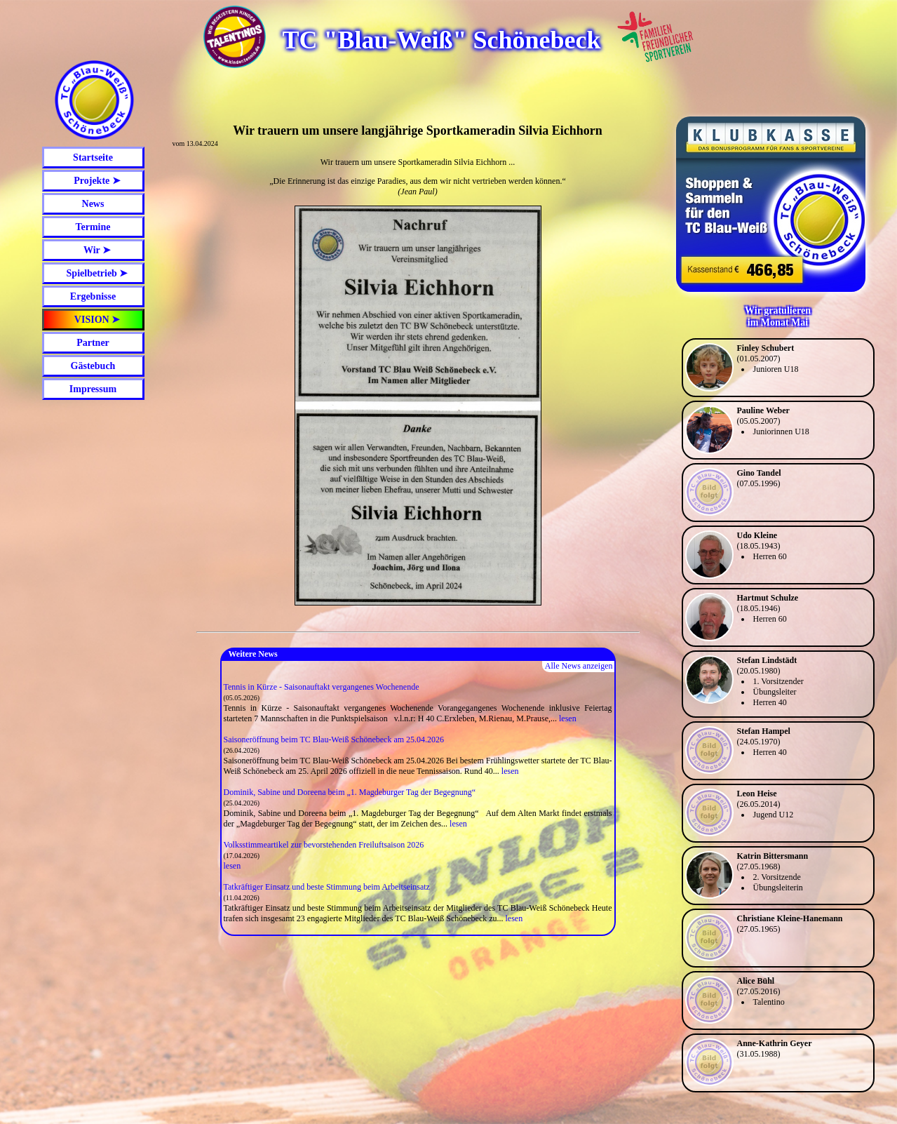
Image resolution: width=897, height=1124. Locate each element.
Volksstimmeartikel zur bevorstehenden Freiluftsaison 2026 (324, 845)
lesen (567, 718)
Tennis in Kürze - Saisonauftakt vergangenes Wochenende (321, 687)
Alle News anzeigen (579, 666)
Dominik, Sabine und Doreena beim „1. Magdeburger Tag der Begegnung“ (350, 792)
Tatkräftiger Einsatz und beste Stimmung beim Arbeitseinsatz (327, 887)
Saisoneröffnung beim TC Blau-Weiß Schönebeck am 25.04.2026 (334, 739)
